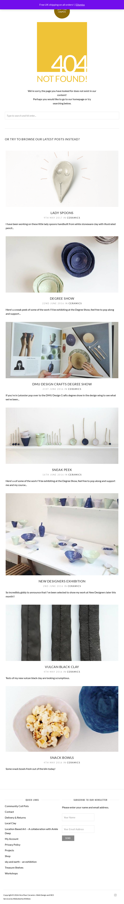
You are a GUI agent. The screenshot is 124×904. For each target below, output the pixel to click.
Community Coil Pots (17, 806)
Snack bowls (62, 757)
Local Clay (10, 823)
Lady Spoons (62, 213)
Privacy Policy (12, 844)
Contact (9, 811)
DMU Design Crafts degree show (62, 384)
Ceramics (73, 217)
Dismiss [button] (80, 4)
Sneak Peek (62, 470)
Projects (9, 850)
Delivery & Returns (15, 817)
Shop (7, 856)
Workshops (11, 873)
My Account (11, 838)
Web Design (41, 895)
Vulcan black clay (62, 667)
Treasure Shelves (14, 867)
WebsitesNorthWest (21, 899)
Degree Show (62, 298)
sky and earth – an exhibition (21, 861)
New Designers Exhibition (62, 581)
